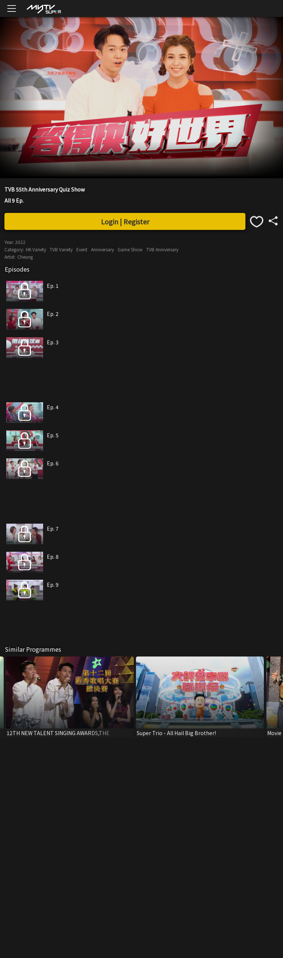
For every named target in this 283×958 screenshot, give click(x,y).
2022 (20, 242)
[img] (43, 8)
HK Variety (36, 249)
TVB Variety (61, 249)
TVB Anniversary (162, 249)
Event (81, 249)
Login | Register (125, 221)
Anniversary (102, 249)
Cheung (25, 257)
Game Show (130, 249)
